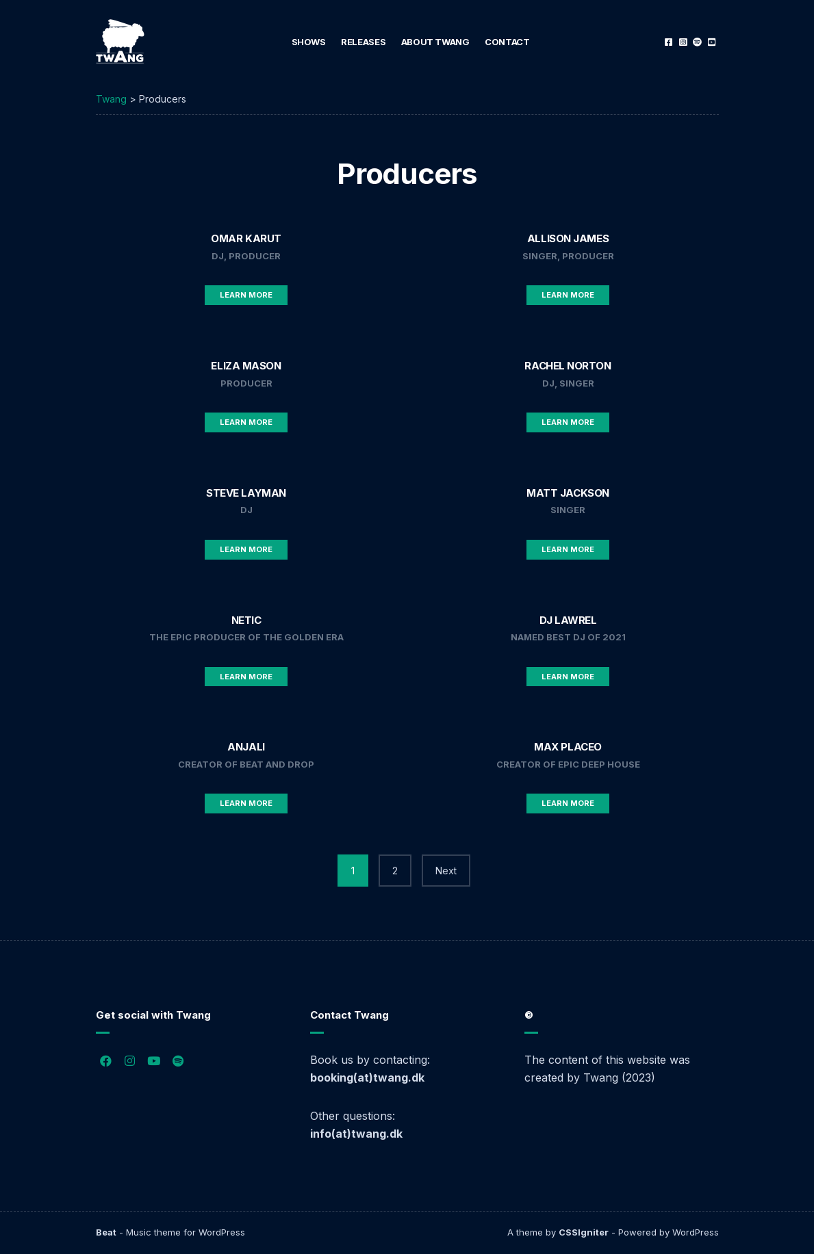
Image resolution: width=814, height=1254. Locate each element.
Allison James (568, 238)
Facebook (668, 42)
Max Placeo (568, 746)
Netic (246, 620)
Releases (363, 41)
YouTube (711, 42)
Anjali (245, 746)
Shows (309, 41)
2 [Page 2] (395, 870)
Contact (507, 41)
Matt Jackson (567, 492)
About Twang (435, 41)
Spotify (697, 42)
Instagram (682, 42)
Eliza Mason (246, 365)
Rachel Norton (567, 365)
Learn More (246, 295)
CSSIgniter (584, 1232)
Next (446, 870)
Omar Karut (246, 238)
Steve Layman (246, 492)
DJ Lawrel (568, 620)
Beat (106, 1232)
